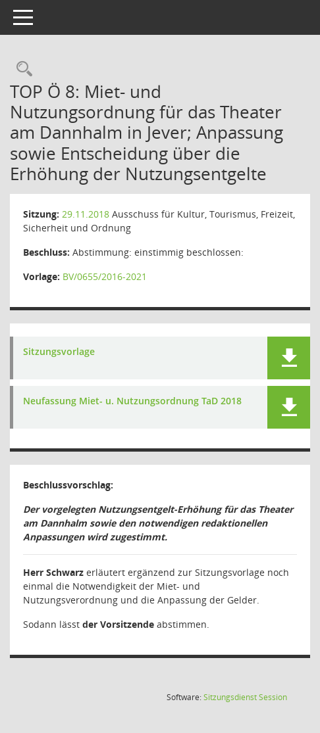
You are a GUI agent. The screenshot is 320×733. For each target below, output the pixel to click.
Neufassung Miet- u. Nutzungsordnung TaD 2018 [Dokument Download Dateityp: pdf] (132, 401)
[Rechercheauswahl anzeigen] (21, 69)
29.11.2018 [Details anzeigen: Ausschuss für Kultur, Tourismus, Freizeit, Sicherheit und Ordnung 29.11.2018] (85, 214)
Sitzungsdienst (245, 697)
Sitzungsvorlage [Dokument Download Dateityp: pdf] (59, 352)
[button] (288, 358)
